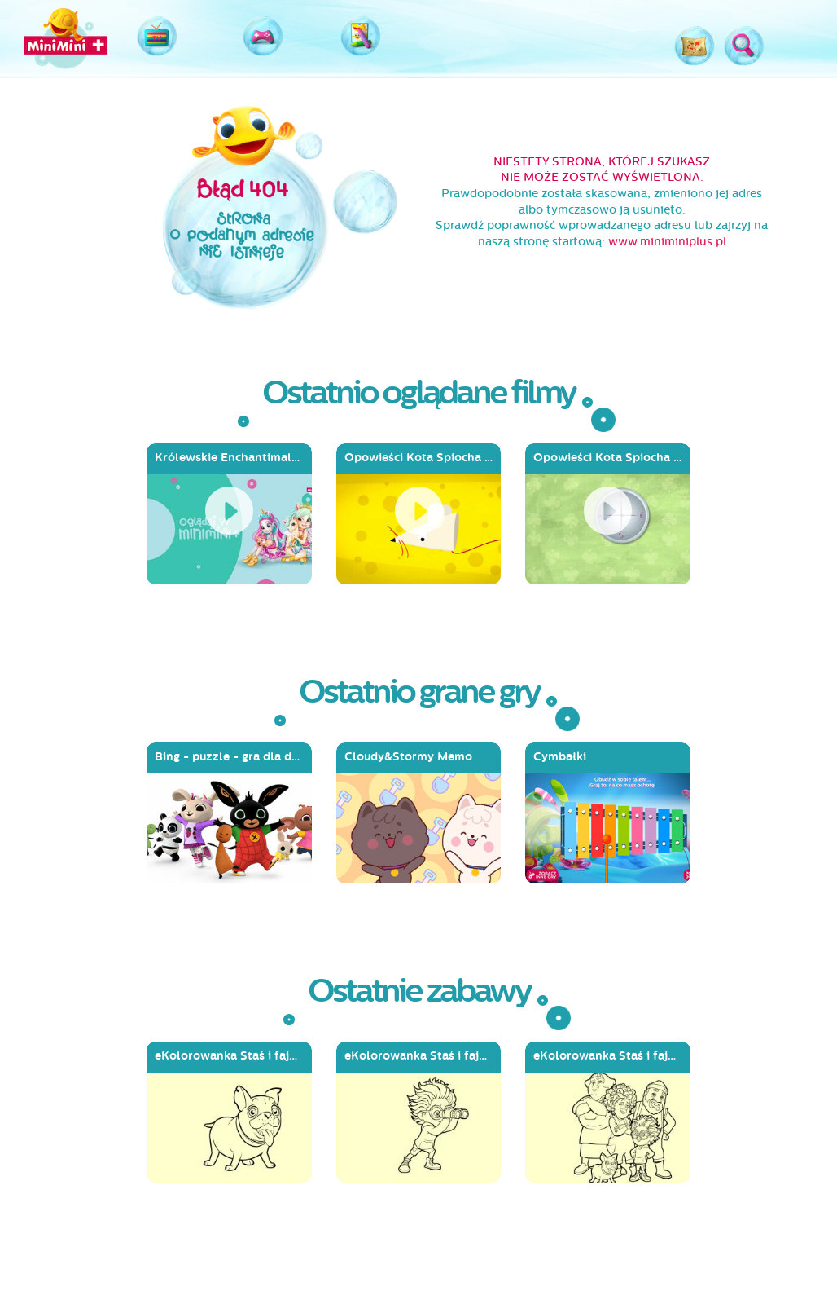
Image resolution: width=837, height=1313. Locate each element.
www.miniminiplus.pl (667, 242)
